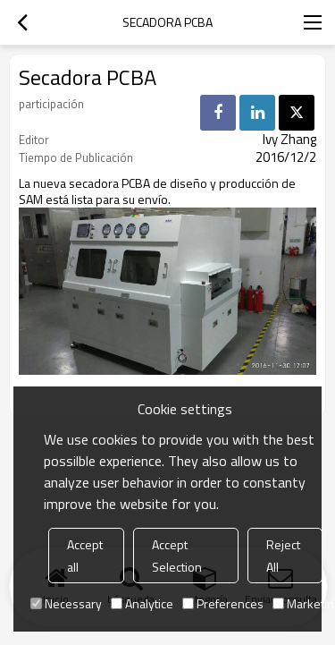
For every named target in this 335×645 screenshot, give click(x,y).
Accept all (85, 555)
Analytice (142, 603)
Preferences (223, 603)
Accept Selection (177, 555)
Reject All (283, 555)
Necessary (66, 603)
